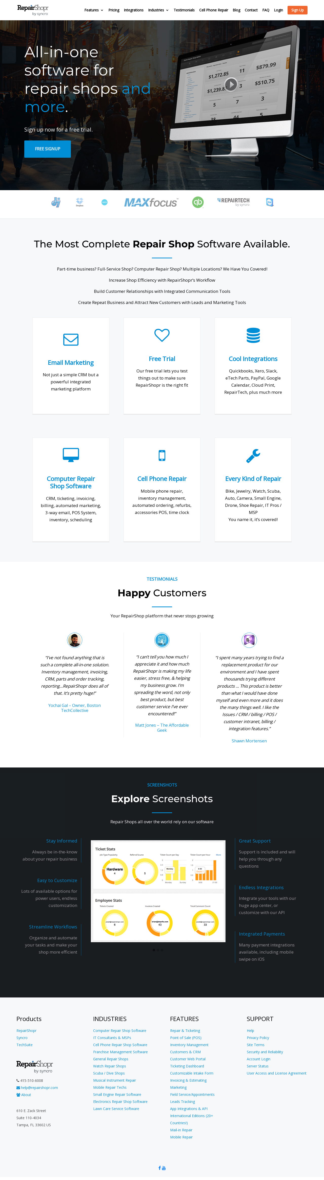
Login (278, 10)
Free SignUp (47, 149)
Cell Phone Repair (213, 10)
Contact (251, 10)
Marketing (178, 1087)
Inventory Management (189, 1044)
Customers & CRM (185, 1051)
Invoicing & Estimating (188, 1080)
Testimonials (184, 10)
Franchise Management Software (120, 1051)
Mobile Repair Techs (110, 1087)
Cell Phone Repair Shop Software (120, 1044)
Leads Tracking (182, 1101)
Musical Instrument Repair (114, 1080)
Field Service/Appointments (192, 1094)
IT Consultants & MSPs (112, 1037)
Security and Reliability (265, 1051)
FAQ (265, 10)
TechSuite (24, 1044)
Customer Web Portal (188, 1059)
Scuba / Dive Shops (109, 1073)
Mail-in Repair (181, 1130)
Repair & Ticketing (185, 1030)
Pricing (113, 10)
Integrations (134, 10)
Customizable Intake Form (191, 1073)
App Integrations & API (189, 1108)
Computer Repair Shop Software (119, 1030)
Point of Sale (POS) (185, 1037)
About (23, 1094)
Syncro (22, 1037)
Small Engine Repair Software (117, 1094)
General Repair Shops (110, 1059)
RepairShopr (26, 1030)
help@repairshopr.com (37, 1087)
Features (91, 10)
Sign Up (297, 10)
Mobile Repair (181, 1137)
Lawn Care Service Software (116, 1108)
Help (250, 1030)
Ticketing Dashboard (187, 1066)
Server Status (258, 1066)
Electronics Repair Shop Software (120, 1101)
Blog (236, 10)
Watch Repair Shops (109, 1066)
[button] (154, 950)
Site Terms (256, 1044)
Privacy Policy (258, 1037)
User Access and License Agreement (277, 1073)
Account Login (258, 1059)
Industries (156, 10)
